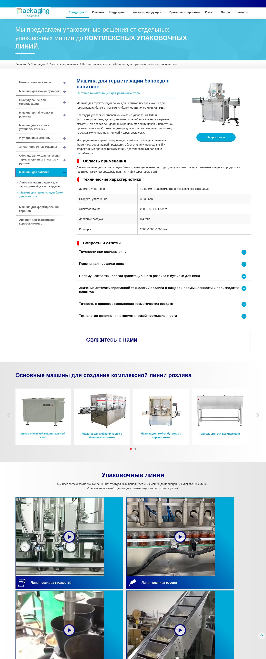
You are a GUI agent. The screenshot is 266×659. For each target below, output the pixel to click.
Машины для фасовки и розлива (43, 114)
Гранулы (103, 609)
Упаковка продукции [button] (147, 12)
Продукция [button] (76, 12)
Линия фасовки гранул (32, 617)
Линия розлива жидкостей (27, 593)
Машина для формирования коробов (39, 209)
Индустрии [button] (117, 12)
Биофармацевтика (70, 601)
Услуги (163, 613)
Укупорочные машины (43, 138)
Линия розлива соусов (32, 601)
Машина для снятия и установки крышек (34, 127)
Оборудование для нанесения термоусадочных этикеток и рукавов (43, 159)
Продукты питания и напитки (71, 593)
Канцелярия (66, 618)
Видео (225, 12)
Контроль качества (171, 618)
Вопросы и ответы (170, 640)
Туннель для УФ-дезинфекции (220, 434)
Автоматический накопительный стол (43, 436)
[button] (130, 450)
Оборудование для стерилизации (43, 102)
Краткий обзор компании (168, 593)
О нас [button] (209, 12)
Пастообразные (108, 597)
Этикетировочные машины (43, 147)
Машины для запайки (43, 172)
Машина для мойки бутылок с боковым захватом (102, 436)
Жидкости (104, 591)
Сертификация (168, 607)
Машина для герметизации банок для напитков (41, 194)
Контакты (241, 12)
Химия (62, 607)
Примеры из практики (184, 12)
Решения (98, 12)
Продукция (38, 64)
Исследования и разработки (169, 626)
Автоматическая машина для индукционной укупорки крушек (39, 184)
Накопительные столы (96, 64)
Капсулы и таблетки (111, 603)
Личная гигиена (68, 613)
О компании (166, 601)
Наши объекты (168, 634)
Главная (21, 64)
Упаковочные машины (63, 64)
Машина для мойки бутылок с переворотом (161, 436)
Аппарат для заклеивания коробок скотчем (37, 221)
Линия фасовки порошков (28, 609)
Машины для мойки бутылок (43, 91)
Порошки (104, 614)
